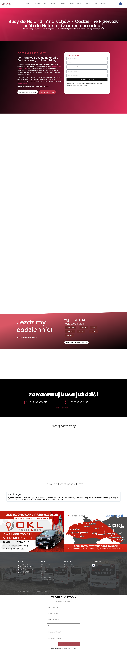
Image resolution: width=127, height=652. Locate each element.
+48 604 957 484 (79, 401)
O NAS (45, 3)
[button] (70, 327)
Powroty (37, 3)
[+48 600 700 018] (25, 402)
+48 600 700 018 (38, 401)
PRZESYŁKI (54, 3)
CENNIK (88, 3)
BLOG (95, 3)
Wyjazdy (28, 3)
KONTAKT (103, 3)
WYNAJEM (63, 3)
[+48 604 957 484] (66, 402)
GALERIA (79, 3)
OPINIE (72, 3)
